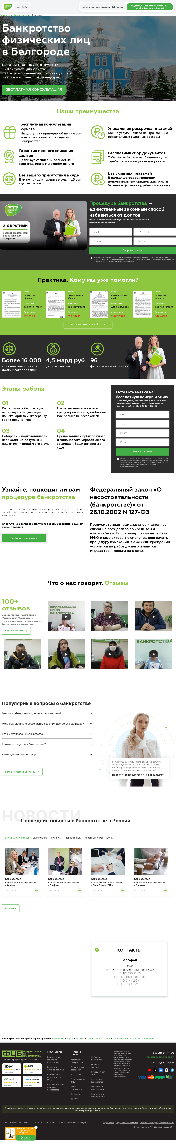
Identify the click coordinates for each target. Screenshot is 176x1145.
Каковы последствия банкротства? (24, 747)
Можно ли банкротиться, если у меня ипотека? (31, 716)
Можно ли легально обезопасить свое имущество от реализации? (44, 726)
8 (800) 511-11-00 (159, 1058)
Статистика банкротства (97, 1085)
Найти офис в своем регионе (98, 1100)
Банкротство (39, 840)
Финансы (56, 840)
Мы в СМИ (75, 1079)
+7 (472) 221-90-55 (129, 978)
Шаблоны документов (96, 1063)
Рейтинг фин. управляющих (97, 1093)
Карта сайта (108, 1128)
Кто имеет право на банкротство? (23, 736)
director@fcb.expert (161, 1067)
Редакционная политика (127, 1128)
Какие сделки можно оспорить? (22, 757)
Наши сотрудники (75, 1093)
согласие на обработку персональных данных (122, 1063)
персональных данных (160, 258)
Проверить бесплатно (27, 1141)
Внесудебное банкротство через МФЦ (56, 1082)
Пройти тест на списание (24, 540)
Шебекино (148, 1043)
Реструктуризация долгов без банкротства (56, 1092)
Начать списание (142, 453)
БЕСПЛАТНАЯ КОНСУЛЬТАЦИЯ (34, 90)
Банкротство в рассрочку (77, 1073)
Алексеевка (58, 1043)
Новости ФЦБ (73, 840)
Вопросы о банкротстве (97, 1070)
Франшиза (75, 1104)
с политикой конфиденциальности (120, 262)
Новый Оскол (103, 1043)
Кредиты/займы (94, 840)
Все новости (12, 913)
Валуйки (80, 1043)
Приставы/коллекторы (16, 840)
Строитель (135, 1043)
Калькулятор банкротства (76, 1066)
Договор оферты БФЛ (164, 1132)
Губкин (90, 1043)
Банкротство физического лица (56, 1073)
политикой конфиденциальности (121, 1069)
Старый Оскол (120, 1043)
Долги (109, 840)
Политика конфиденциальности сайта (157, 1128)
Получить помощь (133, 251)
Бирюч (70, 1043)
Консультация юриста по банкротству (53, 1065)
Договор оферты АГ (143, 1132)
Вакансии (74, 1099)
